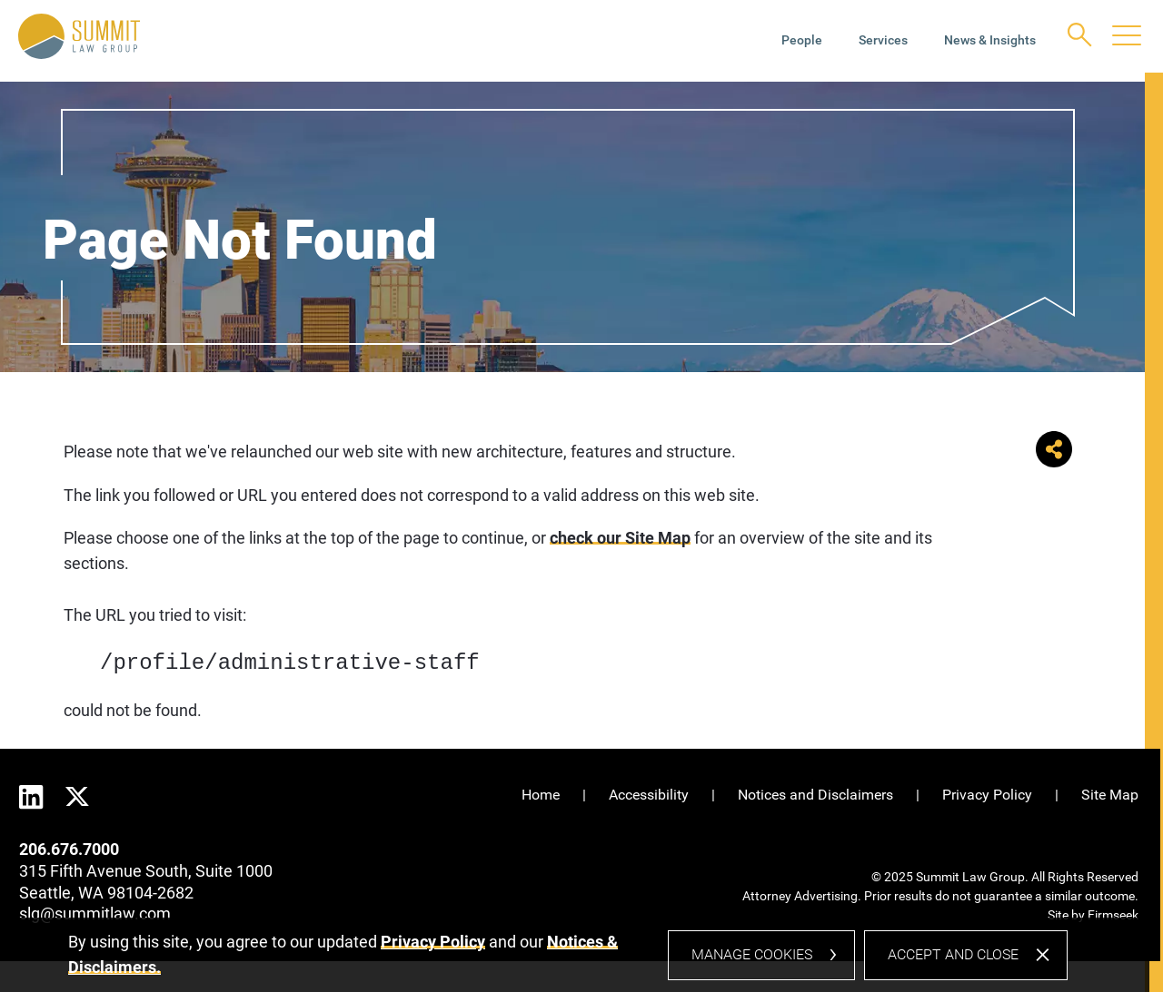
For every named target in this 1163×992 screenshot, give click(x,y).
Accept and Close (953, 959)
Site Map (1109, 794)
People (801, 40)
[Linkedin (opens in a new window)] (31, 797)
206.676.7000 (69, 849)
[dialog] (568, 961)
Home (541, 794)
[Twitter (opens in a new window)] (77, 794)
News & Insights (990, 40)
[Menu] (1126, 37)
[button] (1054, 461)
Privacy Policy (987, 794)
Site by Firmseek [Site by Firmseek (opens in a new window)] (1093, 915)
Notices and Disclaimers (815, 794)
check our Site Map (620, 537)
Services (883, 40)
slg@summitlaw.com (95, 913)
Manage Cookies (751, 959)
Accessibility (649, 794)
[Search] (1080, 35)
